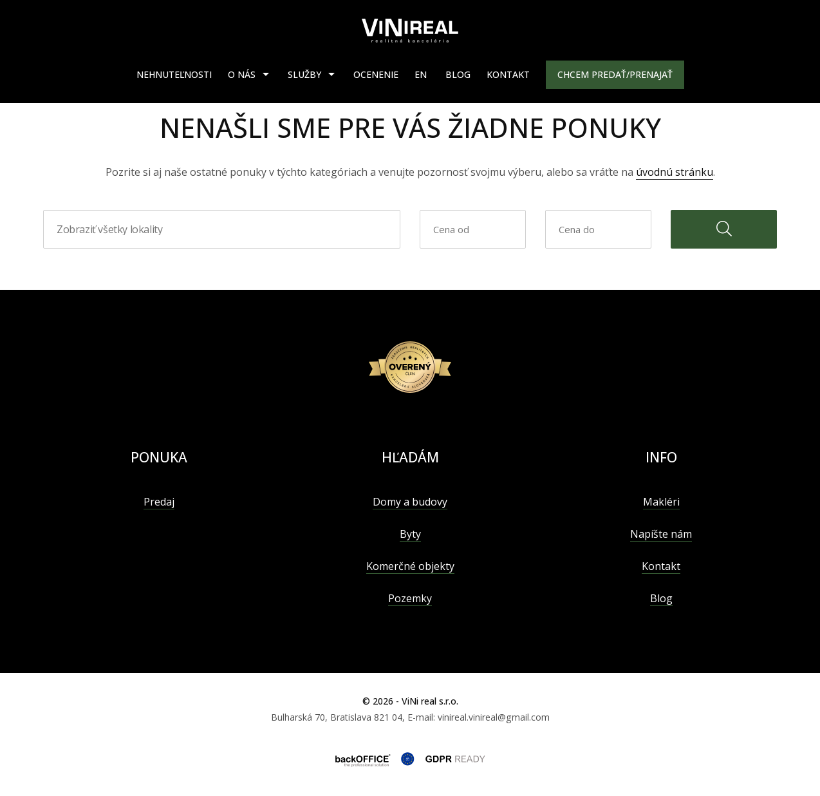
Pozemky (410, 598)
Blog (458, 74)
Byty (410, 534)
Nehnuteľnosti (174, 74)
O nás (242, 74)
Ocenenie (375, 74)
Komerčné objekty (410, 566)
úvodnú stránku (674, 172)
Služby (304, 74)
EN (421, 74)
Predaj (159, 502)
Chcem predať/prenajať (615, 74)
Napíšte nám (661, 534)
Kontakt (508, 74)
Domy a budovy (410, 502)
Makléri (661, 502)
